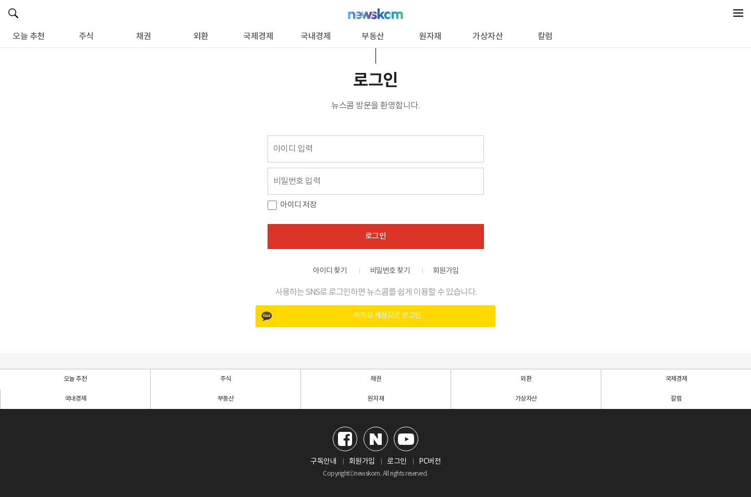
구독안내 (323, 461)
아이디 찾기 (330, 271)
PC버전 (430, 461)
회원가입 (446, 271)
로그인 (375, 236)
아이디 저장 (298, 205)
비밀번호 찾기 (390, 271)
